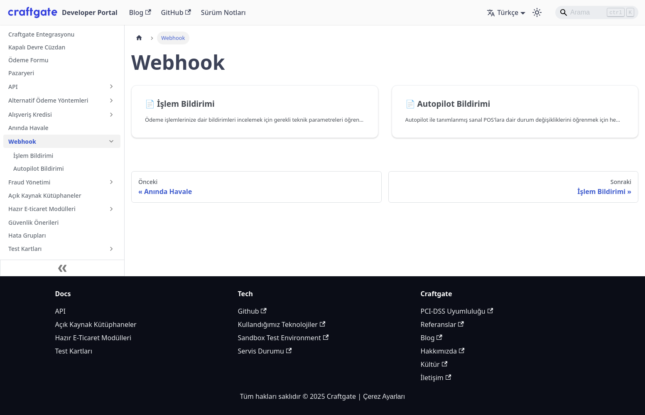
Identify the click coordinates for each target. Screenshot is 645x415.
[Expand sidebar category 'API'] (111, 86)
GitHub (176, 12)
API (13, 87)
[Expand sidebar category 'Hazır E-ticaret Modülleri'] (111, 209)
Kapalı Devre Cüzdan (36, 47)
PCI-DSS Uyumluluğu (457, 311)
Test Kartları (25, 249)
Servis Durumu (265, 351)
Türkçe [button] (502, 12)
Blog (140, 12)
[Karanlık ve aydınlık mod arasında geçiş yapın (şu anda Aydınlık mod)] (537, 12)
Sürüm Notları (223, 12)
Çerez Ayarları (384, 396)
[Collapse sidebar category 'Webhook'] (111, 141)
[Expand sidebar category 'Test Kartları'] (111, 248)
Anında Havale (28, 128)
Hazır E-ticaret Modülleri (42, 209)
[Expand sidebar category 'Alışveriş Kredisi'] (111, 114)
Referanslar (442, 324)
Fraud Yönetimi (29, 182)
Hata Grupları (27, 235)
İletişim (436, 377)
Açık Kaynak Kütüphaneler (44, 195)
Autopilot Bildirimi (38, 168)
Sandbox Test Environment (283, 337)
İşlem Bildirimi (33, 156)
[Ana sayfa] (139, 38)
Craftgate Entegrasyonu (41, 34)
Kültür (434, 364)
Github (252, 311)
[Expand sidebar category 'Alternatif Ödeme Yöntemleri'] (111, 100)
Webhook (22, 141)
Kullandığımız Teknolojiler (282, 324)
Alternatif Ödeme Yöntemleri (48, 100)
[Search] (596, 12)
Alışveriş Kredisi (30, 114)
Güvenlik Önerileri (33, 222)
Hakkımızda (443, 351)
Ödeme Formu (28, 60)
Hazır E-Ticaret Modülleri (93, 337)
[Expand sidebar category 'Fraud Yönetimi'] (111, 182)
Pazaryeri (21, 73)
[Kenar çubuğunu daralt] (62, 268)
